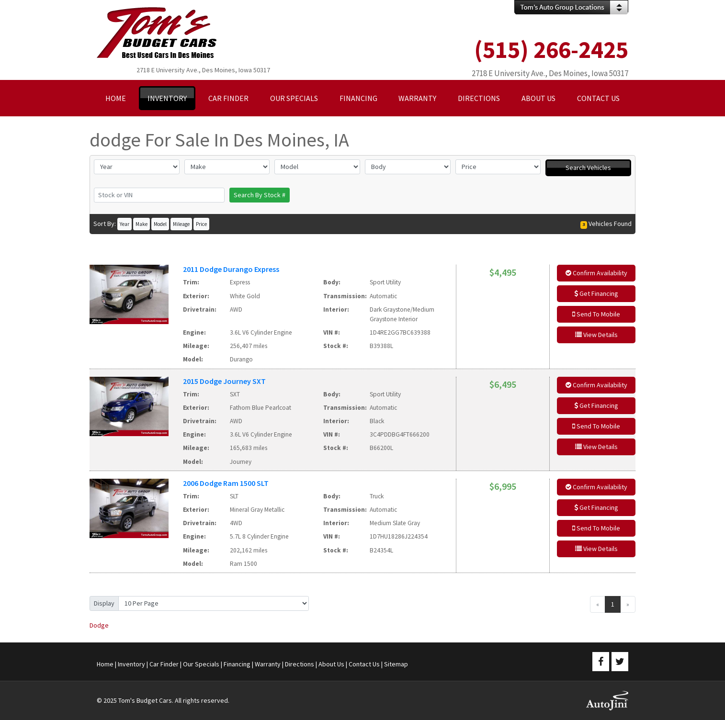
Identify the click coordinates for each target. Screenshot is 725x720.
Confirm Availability (596, 273)
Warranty (268, 664)
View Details (596, 334)
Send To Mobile (596, 314)
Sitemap (396, 664)
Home (105, 664)
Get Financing (596, 293)
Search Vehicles (588, 167)
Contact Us (364, 664)
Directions (299, 664)
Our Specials (201, 664)
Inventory (131, 664)
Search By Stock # (259, 195)
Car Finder (164, 664)
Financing (237, 664)
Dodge (99, 625)
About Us (331, 664)
